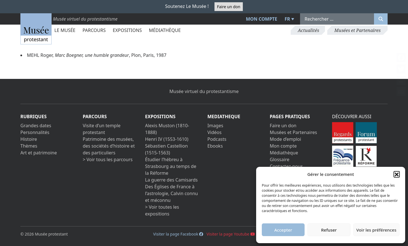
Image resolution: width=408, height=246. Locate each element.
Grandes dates (35, 125)
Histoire (28, 139)
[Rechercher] (381, 19)
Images (215, 125)
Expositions (127, 30)
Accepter (283, 230)
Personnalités (34, 132)
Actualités (308, 30)
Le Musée (64, 30)
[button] (397, 174)
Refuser (329, 230)
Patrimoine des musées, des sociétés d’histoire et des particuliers (109, 146)
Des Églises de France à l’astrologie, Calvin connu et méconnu (171, 193)
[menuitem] (289, 19)
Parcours (94, 30)
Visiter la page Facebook (178, 234)
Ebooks (215, 146)
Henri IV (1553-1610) (166, 139)
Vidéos (214, 132)
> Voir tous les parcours (108, 159)
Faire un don (228, 6)
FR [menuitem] (287, 19)
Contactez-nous (286, 166)
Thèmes (28, 146)
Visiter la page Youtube (231, 234)
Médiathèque (164, 30)
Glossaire (279, 159)
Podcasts (216, 139)
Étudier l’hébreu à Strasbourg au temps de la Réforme (170, 166)
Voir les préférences (376, 230)
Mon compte (261, 19)
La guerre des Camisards (171, 180)
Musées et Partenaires (357, 30)
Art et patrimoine (38, 153)
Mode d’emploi (285, 139)
